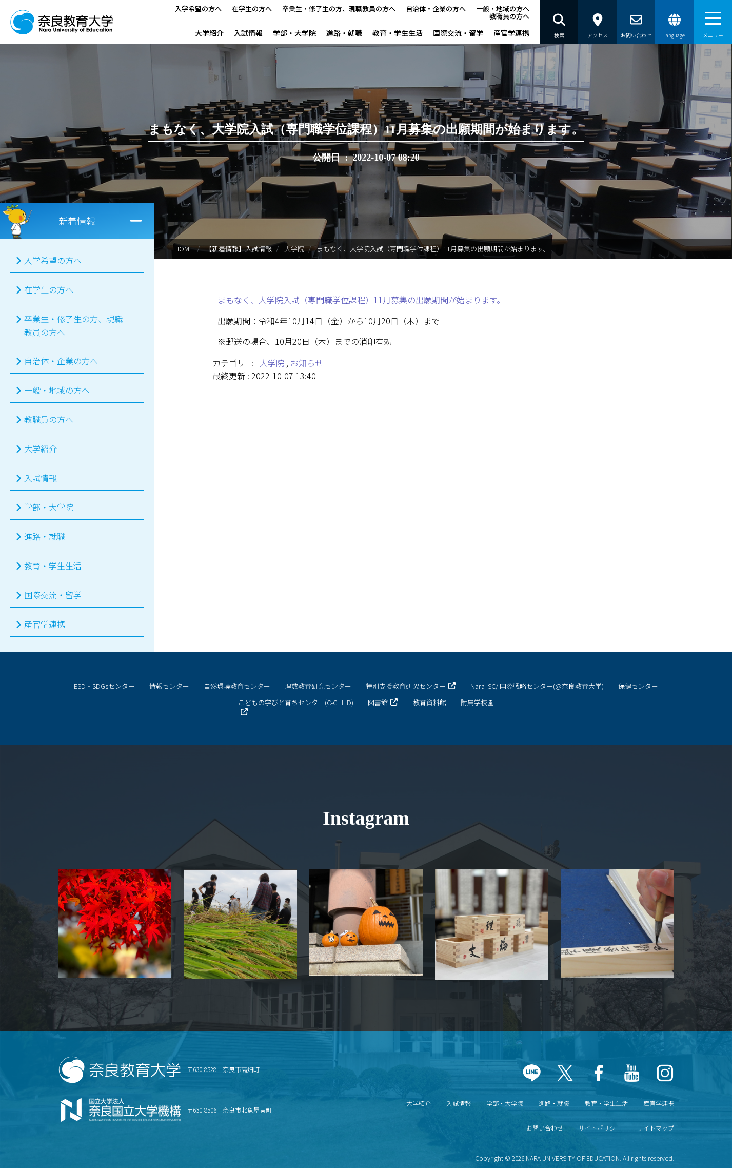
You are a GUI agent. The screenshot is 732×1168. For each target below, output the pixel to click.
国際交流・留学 (458, 33)
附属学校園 (477, 702)
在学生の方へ (252, 8)
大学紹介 (209, 33)
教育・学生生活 (397, 33)
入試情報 (248, 33)
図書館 (378, 702)
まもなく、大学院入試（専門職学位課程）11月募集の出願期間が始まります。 (361, 300)
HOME (183, 249)
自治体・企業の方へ (436, 8)
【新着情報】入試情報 (238, 249)
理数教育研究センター (318, 686)
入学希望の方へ (198, 8)
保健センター (638, 686)
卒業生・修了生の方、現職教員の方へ (338, 8)
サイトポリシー (600, 1127)
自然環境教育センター (237, 686)
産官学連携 (511, 33)
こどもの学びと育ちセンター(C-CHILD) (295, 702)
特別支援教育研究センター (406, 686)
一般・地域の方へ (502, 8)
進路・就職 (344, 33)
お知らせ (306, 363)
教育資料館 (429, 702)
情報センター (169, 686)
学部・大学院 (294, 33)
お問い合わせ (544, 1127)
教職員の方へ (509, 16)
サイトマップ (655, 1127)
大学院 (294, 249)
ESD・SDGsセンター (104, 686)
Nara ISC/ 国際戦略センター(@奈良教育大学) (537, 686)
